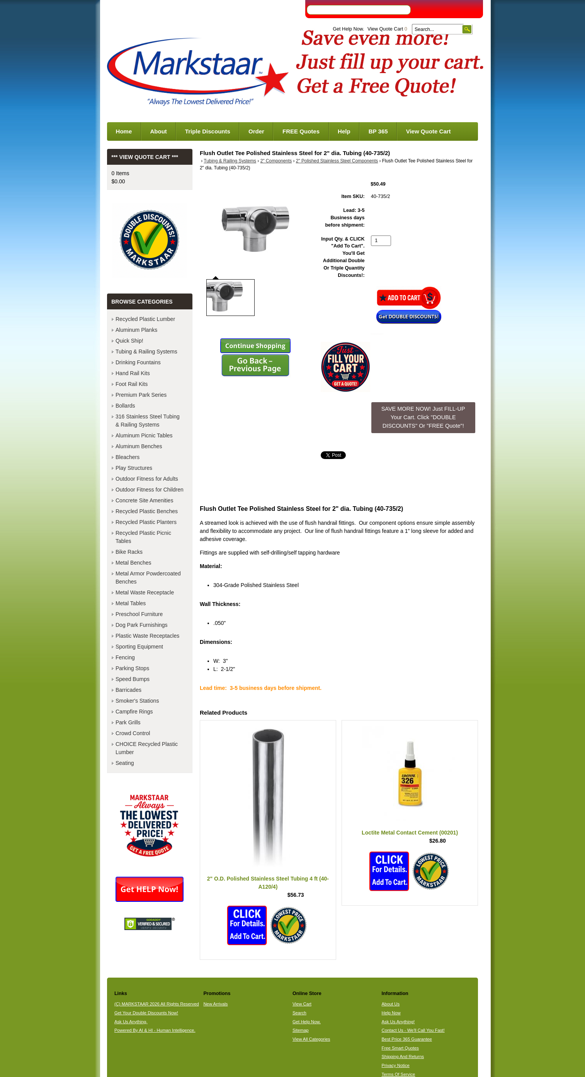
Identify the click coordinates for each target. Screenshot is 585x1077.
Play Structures (134, 468)
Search (299, 1012)
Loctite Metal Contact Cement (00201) (410, 833)
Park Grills (128, 722)
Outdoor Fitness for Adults (147, 479)
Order (256, 131)
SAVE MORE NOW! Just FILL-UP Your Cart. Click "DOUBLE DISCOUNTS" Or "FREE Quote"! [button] (423, 417)
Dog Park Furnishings (142, 625)
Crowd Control (133, 733)
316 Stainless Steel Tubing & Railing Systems (148, 420)
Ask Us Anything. (131, 1021)
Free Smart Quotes (400, 1048)
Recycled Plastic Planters (146, 522)
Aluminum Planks (136, 330)
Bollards (125, 406)
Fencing (125, 657)
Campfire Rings (134, 711)
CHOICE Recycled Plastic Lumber (147, 748)
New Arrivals (215, 1004)
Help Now (391, 1012)
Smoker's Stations (137, 701)
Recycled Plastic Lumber (145, 319)
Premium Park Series (141, 395)
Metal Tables (131, 603)
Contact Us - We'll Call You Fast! (413, 1030)
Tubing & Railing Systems (230, 161)
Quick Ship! (129, 341)
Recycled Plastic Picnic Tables (143, 537)
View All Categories (311, 1039)
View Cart (301, 1004)
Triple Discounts (207, 131)
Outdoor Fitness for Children (150, 489)
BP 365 (378, 131)
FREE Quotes (301, 131)
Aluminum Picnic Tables (144, 435)
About (158, 131)
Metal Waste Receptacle (145, 592)
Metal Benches (133, 563)
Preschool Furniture (139, 614)
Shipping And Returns (403, 1056)
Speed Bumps (133, 679)
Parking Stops (132, 668)
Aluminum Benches (139, 446)
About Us (391, 1004)
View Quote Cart (387, 29)
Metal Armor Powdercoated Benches (148, 577)
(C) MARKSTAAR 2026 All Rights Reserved (156, 1004)
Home (124, 131)
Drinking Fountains (138, 362)
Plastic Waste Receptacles (147, 636)
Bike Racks (129, 552)
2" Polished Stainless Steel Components (337, 161)
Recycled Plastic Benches (147, 511)
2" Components (276, 161)
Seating (125, 763)
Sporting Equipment (139, 646)
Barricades (128, 690)
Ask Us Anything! (398, 1021)
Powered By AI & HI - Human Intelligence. (155, 1030)
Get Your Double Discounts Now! (146, 1012)
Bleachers (127, 457)
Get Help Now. (348, 29)
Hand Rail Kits (133, 373)
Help (344, 131)
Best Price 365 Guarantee (407, 1039)
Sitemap (300, 1030)
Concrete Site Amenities (144, 500)
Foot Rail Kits (132, 384)
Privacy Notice (396, 1065)
